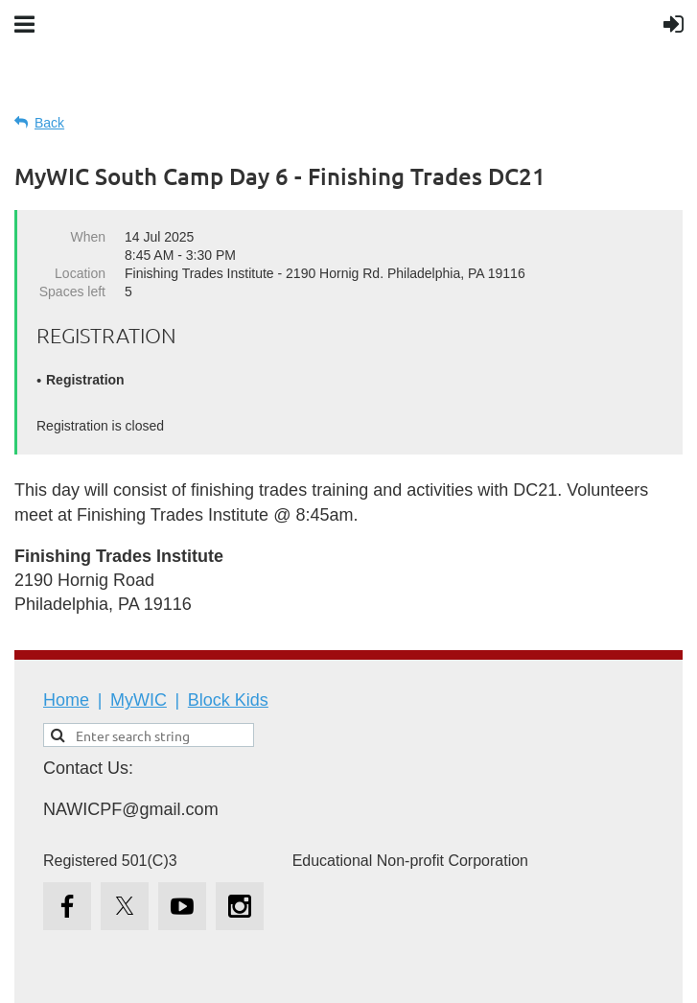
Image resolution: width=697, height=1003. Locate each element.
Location (80, 273)
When (87, 237)
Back (49, 122)
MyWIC (138, 700)
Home (66, 700)
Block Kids (228, 700)
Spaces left (72, 291)
